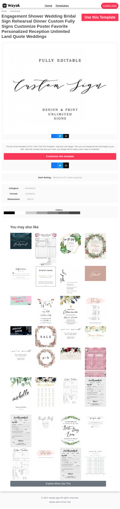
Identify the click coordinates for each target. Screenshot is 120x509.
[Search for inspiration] (98, 6)
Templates (62, 5)
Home (48, 5)
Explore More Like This (58, 483)
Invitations (15, 11)
